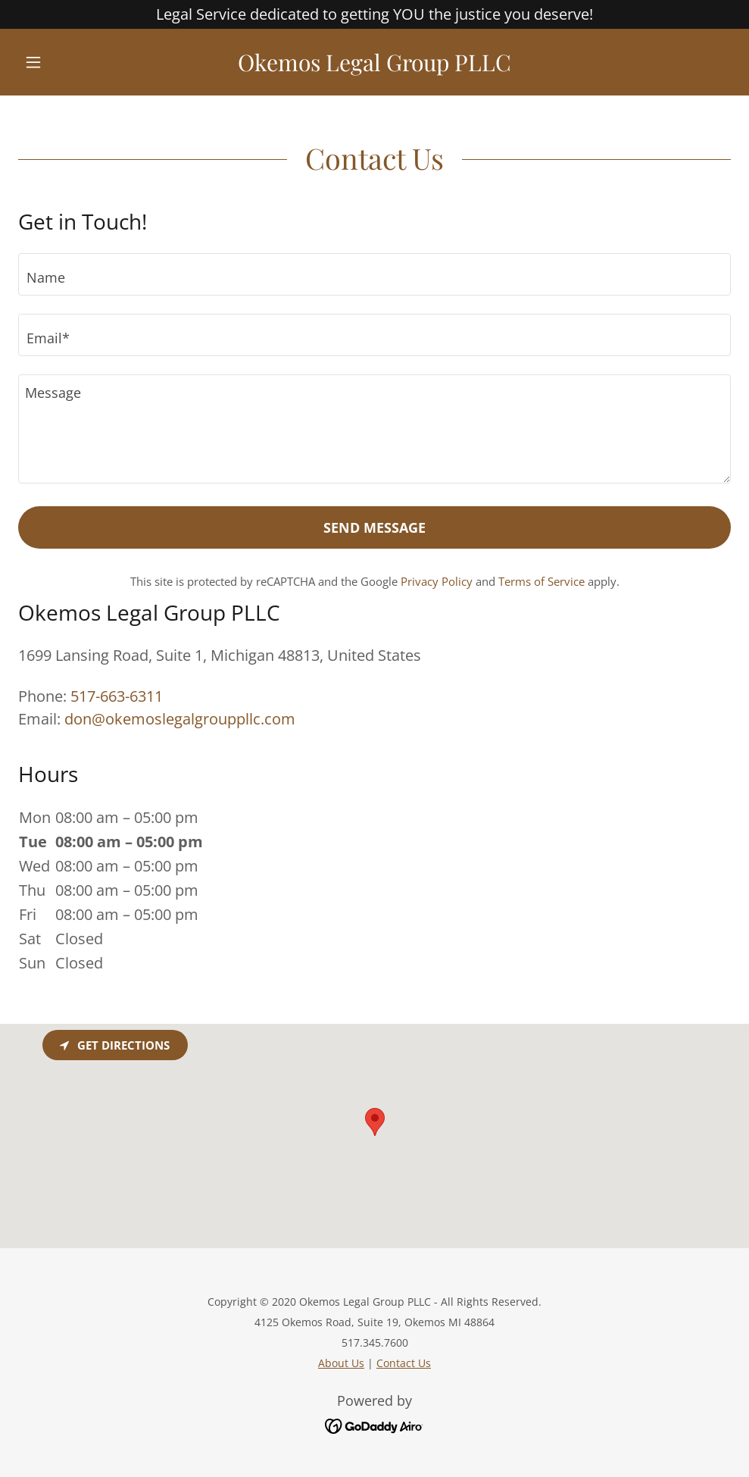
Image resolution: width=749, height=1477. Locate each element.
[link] (374, 65)
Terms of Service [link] (541, 581)
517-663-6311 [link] (116, 696)
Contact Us (403, 1363)
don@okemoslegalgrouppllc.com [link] (179, 719)
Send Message (374, 527)
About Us (341, 1363)
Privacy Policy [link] (437, 581)
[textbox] (374, 274)
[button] (71, 62)
